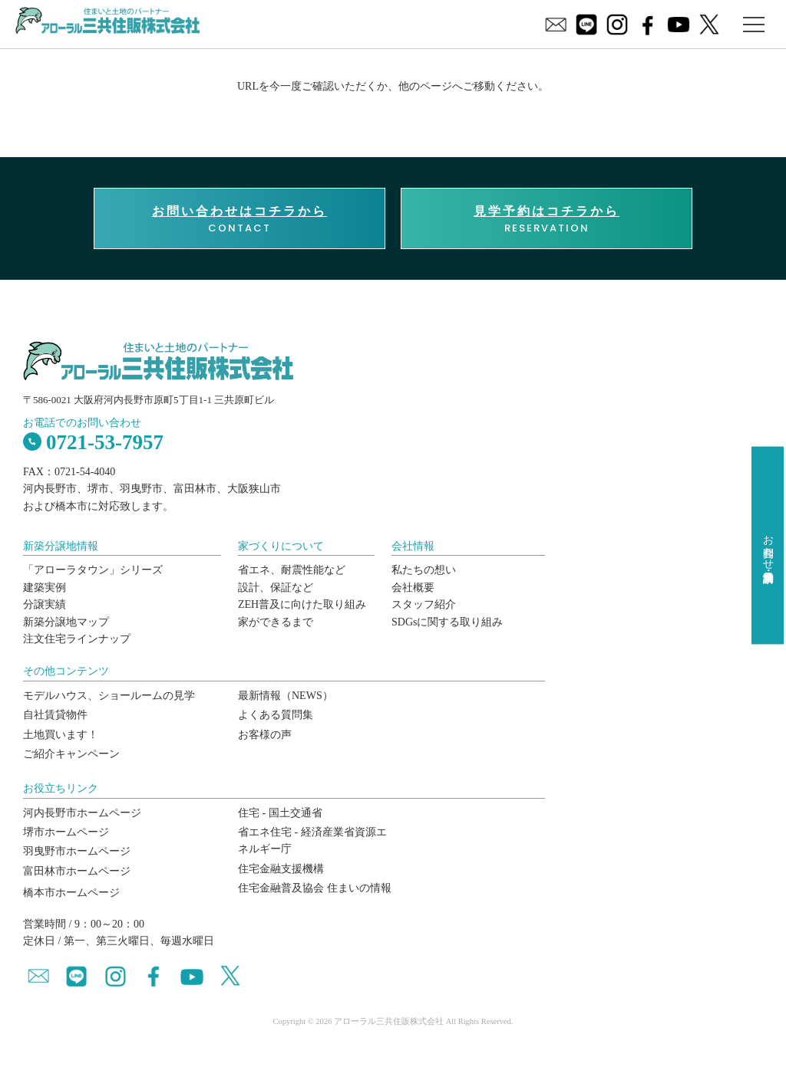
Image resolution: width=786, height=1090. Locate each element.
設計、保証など (275, 587)
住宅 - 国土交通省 (280, 813)
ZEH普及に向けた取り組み (302, 604)
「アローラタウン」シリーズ (93, 570)
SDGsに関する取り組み (447, 622)
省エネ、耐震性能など (291, 570)
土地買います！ (60, 734)
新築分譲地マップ (66, 622)
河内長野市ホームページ (82, 813)
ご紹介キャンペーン (71, 754)
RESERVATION (546, 219)
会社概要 (412, 587)
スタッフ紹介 (423, 604)
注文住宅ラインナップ (76, 639)
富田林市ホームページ (76, 871)
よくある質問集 (275, 715)
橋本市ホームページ (71, 892)
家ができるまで (275, 622)
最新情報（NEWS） (285, 695)
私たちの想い (423, 570)
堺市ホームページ (66, 832)
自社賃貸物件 (55, 715)
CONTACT (239, 219)
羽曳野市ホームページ (76, 851)
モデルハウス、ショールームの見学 (109, 695)
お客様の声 (265, 734)
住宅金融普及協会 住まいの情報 (314, 888)
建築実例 (44, 587)
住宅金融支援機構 (281, 869)
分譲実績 (44, 604)
